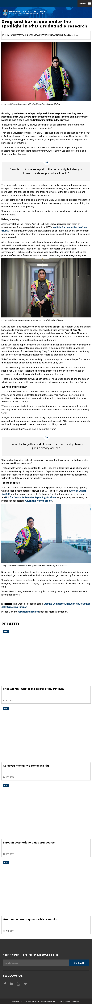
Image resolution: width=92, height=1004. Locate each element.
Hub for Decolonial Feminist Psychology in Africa (30, 497)
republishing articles (28, 611)
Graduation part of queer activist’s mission (30, 919)
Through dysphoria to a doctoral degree (29, 842)
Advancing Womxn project (38, 500)
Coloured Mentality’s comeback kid (26, 765)
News (5, 632)
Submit (79, 963)
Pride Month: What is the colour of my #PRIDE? (33, 688)
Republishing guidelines (69, 1001)
